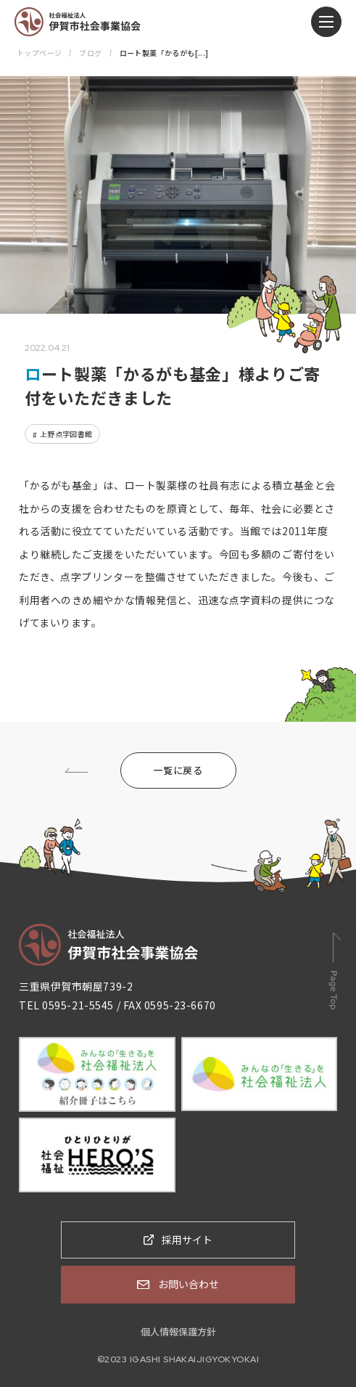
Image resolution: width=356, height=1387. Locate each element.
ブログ (90, 52)
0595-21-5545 (78, 1005)
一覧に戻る (177, 770)
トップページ (39, 52)
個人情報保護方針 (178, 1331)
